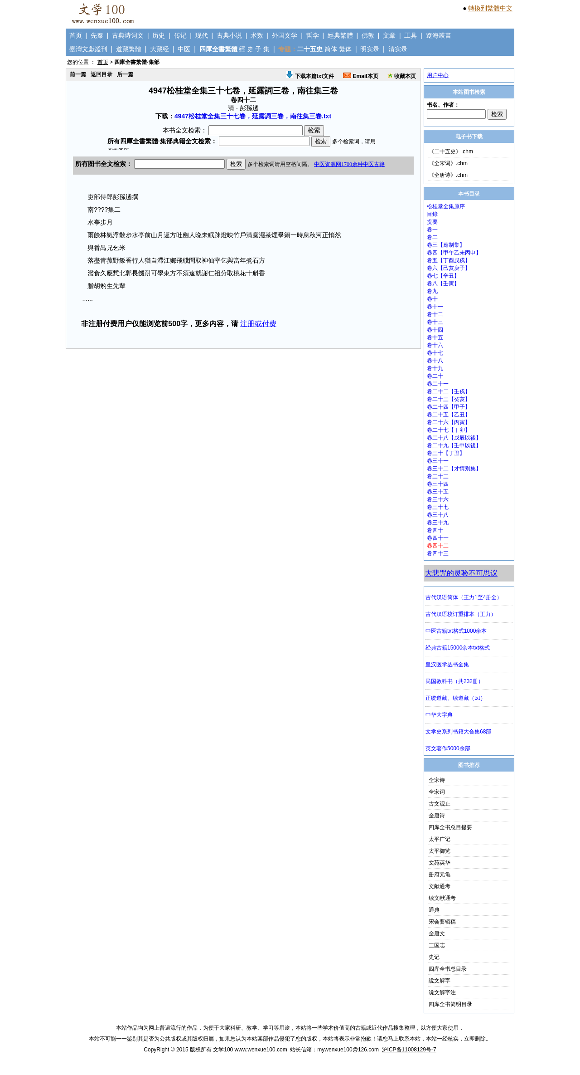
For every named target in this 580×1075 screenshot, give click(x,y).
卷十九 (435, 368)
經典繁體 (340, 35)
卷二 (432, 237)
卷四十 (435, 530)
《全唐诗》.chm (448, 175)
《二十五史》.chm (451, 151)
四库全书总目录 (448, 969)
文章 (389, 35)
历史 (158, 35)
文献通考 (439, 886)
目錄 (432, 214)
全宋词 (437, 792)
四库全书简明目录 (450, 1004)
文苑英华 (439, 863)
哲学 (312, 35)
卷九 (432, 291)
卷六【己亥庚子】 (448, 268)
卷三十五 (438, 492)
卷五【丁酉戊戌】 (448, 260)
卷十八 (435, 360)
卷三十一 (438, 461)
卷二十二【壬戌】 (448, 391)
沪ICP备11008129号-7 (409, 1049)
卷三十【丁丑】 (446, 453)
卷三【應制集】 (446, 245)
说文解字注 (442, 992)
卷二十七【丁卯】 (448, 430)
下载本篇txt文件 (310, 76)
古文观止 (439, 804)
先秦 (97, 35)
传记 (180, 35)
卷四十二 (438, 545)
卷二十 (435, 376)
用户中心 (438, 75)
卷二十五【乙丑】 (448, 414)
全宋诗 (437, 780)
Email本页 (360, 76)
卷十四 (435, 330)
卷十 (432, 299)
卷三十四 (438, 484)
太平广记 (439, 839)
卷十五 (435, 337)
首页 (75, 35)
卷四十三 (438, 553)
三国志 (437, 945)
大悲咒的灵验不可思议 (461, 573)
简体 (330, 49)
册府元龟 (439, 874)
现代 (201, 35)
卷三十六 (438, 499)
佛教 (368, 35)
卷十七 (435, 353)
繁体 (345, 49)
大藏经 (159, 49)
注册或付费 (258, 323)
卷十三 (435, 322)
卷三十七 (438, 507)
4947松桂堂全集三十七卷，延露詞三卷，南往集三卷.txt (252, 116)
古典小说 (229, 35)
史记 (434, 957)
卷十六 (435, 345)
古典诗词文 (128, 35)
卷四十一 (438, 538)
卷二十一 (438, 384)
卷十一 (435, 306)
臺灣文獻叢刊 (88, 49)
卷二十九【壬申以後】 (454, 445)
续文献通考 (442, 898)
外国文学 (284, 35)
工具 (410, 35)
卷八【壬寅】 (443, 283)
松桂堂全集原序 (446, 206)
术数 (257, 35)
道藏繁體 (128, 49)
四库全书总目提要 (450, 827)
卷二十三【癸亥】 (448, 399)
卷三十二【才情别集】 (454, 468)
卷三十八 (438, 515)
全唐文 (437, 933)
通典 (434, 910)
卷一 (432, 229)
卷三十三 (438, 476)
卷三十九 (438, 522)
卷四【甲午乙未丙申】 (454, 252)
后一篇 (125, 74)
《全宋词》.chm (448, 163)
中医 (184, 49)
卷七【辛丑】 (443, 276)
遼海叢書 (438, 35)
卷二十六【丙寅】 (448, 422)
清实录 (397, 49)
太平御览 (439, 851)
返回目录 (101, 74)
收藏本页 (401, 76)
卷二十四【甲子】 (448, 407)
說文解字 (439, 980)
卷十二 (435, 314)
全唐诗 (437, 815)
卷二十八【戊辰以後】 (454, 438)
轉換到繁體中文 (490, 8)
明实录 (369, 49)
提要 (432, 222)
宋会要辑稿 (442, 922)
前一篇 (78, 74)
